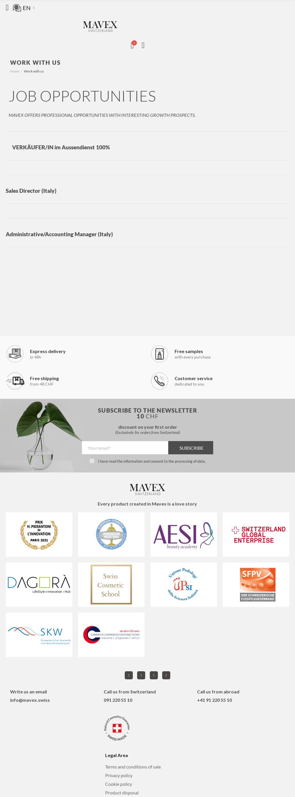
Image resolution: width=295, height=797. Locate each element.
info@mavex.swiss (30, 700)
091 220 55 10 (118, 700)
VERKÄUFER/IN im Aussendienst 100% (61, 147)
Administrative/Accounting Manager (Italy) (59, 234)
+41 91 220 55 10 (214, 700)
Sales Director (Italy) (31, 190)
